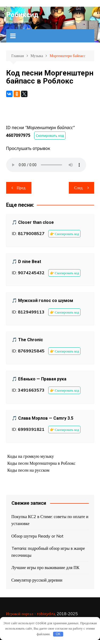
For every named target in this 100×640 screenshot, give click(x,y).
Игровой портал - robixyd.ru (30, 613)
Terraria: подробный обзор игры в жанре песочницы (48, 552)
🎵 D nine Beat (26, 261)
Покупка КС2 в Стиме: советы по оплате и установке (50, 520)
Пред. (21, 187)
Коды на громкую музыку (30, 456)
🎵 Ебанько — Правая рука (39, 378)
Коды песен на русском (28, 470)
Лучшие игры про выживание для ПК (45, 567)
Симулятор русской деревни (36, 580)
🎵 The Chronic (27, 339)
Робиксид (22, 15)
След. (78, 187)
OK (58, 634)
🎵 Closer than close (33, 222)
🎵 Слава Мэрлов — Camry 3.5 (42, 418)
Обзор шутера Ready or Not (37, 536)
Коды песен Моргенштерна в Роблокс (41, 463)
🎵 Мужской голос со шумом (42, 300)
